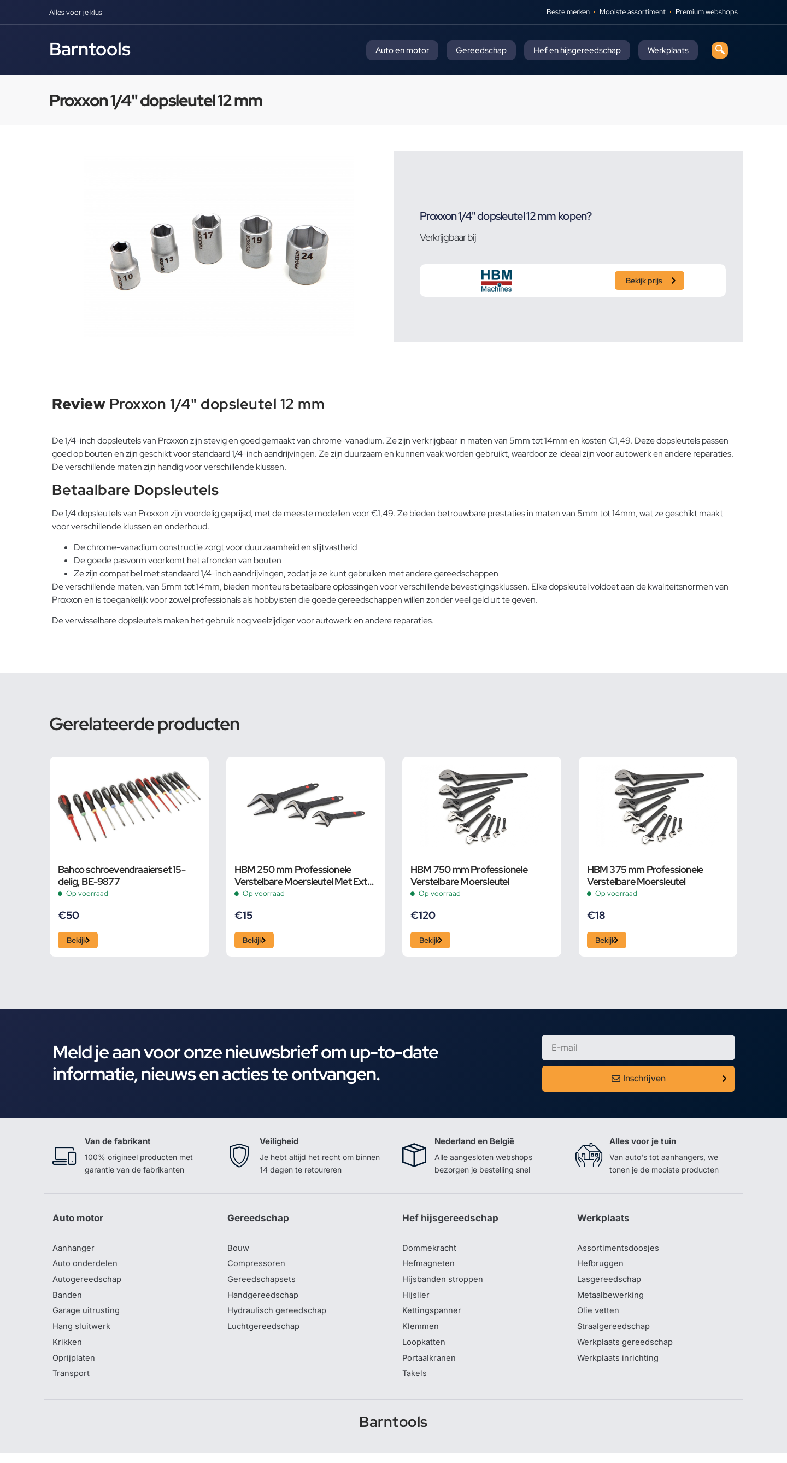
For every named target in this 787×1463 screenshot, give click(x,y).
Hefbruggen (601, 1268)
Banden (67, 1301)
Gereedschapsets (262, 1284)
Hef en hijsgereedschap (577, 50)
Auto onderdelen (86, 1268)
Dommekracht (431, 1251)
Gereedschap (481, 50)
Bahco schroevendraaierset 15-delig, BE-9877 (121, 875)
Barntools (90, 49)
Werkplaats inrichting (620, 1366)
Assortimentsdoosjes (619, 1251)
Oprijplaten (74, 1366)
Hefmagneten (429, 1268)
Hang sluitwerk (83, 1333)
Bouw (238, 1251)
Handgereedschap (265, 1301)
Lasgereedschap (611, 1284)
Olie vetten (599, 1317)
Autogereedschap (88, 1284)
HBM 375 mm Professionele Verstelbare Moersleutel (645, 875)
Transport (72, 1383)
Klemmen (421, 1333)
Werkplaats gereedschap (628, 1350)
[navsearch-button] (720, 50)
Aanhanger (74, 1251)
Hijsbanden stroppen (445, 1284)
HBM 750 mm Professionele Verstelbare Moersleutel (468, 875)
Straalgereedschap (615, 1333)
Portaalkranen (430, 1366)
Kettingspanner (432, 1317)
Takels (415, 1383)
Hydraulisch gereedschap (279, 1317)
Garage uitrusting (87, 1317)
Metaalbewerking (612, 1301)
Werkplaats (668, 50)
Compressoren (257, 1268)
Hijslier (416, 1301)
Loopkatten (425, 1350)
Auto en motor (402, 50)
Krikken (68, 1350)
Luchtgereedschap (265, 1333)
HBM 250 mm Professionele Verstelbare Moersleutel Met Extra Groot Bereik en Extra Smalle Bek (305, 875)
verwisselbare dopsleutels (113, 620)
